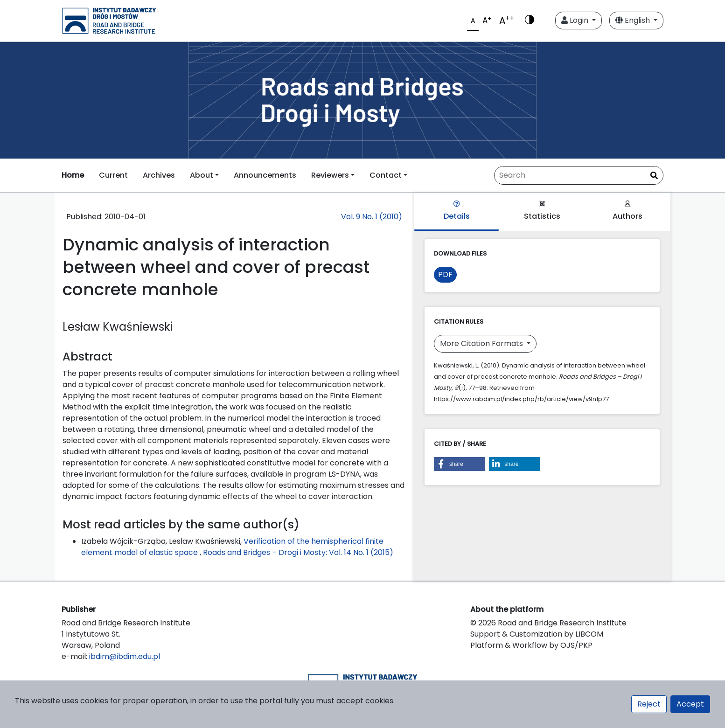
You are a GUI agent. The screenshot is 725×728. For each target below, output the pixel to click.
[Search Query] (579, 175)
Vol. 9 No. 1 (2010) (371, 216)
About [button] (201, 175)
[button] (459, 464)
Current (113, 175)
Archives (159, 175)
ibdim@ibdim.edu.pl (124, 656)
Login (575, 20)
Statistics (542, 211)
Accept (690, 704)
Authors (627, 211)
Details (457, 211)
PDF (445, 274)
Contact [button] (385, 175)
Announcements (265, 175)
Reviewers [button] (330, 175)
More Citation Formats (482, 343)
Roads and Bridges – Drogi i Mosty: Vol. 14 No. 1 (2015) (298, 552)
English (633, 20)
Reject (649, 704)
